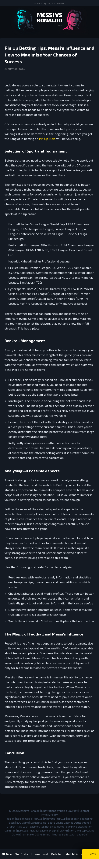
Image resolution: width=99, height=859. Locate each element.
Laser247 (82, 834)
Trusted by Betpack (63, 834)
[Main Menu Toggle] (90, 854)
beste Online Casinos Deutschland (69, 822)
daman (10, 818)
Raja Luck (22, 826)
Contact (84, 810)
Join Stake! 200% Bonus (36, 834)
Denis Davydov (69, 810)
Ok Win (64, 830)
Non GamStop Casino (81, 830)
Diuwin (16, 834)
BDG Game (22, 822)
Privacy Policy (49, 814)
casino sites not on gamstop (47, 826)
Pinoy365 (49, 818)
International (39, 854)
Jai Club (38, 818)
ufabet (11, 826)
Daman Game (24, 818)
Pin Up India (47, 138)
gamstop (22, 830)
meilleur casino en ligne (44, 830)
